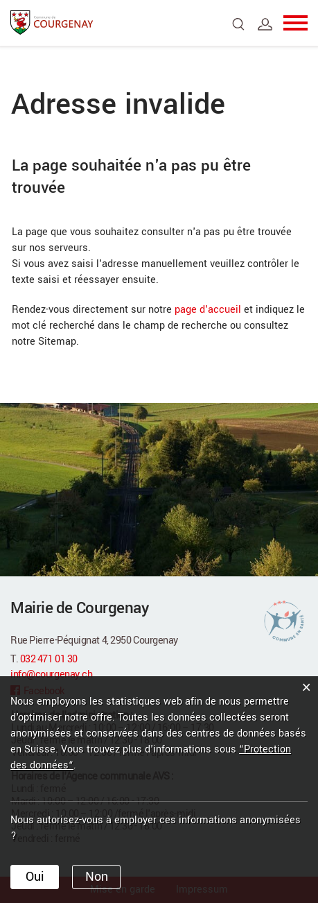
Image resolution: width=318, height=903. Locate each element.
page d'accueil (208, 309)
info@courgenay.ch (51, 674)
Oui (35, 877)
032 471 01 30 (49, 659)
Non (96, 877)
